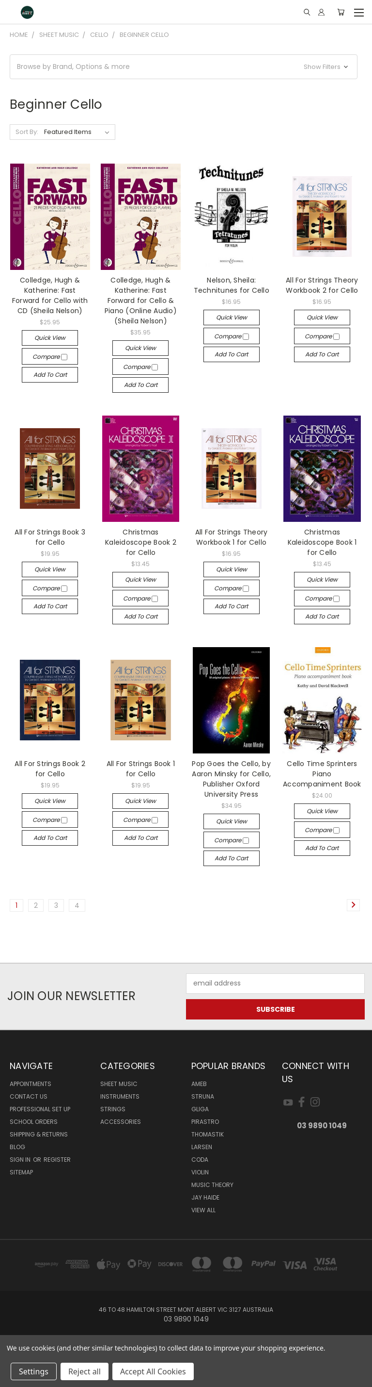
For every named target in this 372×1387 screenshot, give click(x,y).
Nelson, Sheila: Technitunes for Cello (231, 285)
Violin (200, 1172)
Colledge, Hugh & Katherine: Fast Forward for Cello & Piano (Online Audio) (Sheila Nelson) (141, 300)
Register (57, 1159)
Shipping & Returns (39, 1134)
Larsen (201, 1147)
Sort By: (27, 131)
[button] (183, 66)
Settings (33, 1371)
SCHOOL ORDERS (34, 1122)
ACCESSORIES (120, 1122)
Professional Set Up (40, 1109)
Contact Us (28, 1096)
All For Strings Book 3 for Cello (50, 537)
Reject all (84, 1371)
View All (203, 1210)
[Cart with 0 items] (341, 12)
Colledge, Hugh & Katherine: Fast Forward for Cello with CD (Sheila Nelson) (50, 295)
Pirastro (205, 1122)
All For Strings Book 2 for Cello (50, 769)
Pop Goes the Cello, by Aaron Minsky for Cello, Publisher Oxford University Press (231, 779)
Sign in (21, 1159)
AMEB (199, 1084)
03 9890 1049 (322, 1125)
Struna (202, 1096)
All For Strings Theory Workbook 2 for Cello (322, 285)
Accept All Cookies (153, 1371)
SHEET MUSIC (119, 1084)
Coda (199, 1159)
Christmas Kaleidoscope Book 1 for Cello (322, 542)
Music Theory (212, 1185)
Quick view (49, 338)
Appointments (30, 1084)
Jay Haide (205, 1197)
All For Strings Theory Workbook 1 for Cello (231, 537)
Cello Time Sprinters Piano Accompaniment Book (322, 774)
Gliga (200, 1109)
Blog (17, 1147)
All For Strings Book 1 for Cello (141, 769)
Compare (49, 356)
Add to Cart (50, 374)
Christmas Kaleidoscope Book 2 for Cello (140, 542)
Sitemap (21, 1172)
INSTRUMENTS (120, 1096)
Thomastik (207, 1134)
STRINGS (112, 1109)
